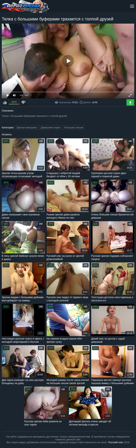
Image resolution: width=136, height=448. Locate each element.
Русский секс (115, 442)
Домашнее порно (51, 127)
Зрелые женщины (26, 127)
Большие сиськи (73, 127)
